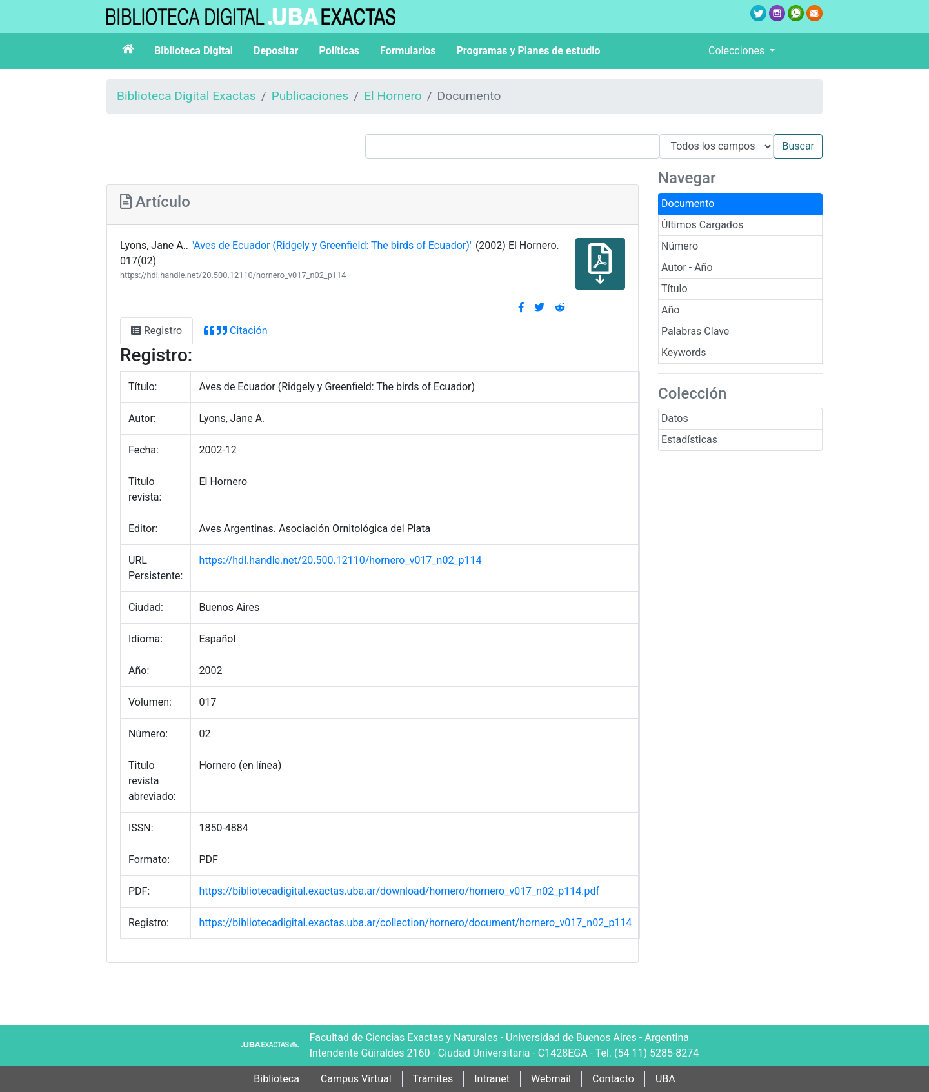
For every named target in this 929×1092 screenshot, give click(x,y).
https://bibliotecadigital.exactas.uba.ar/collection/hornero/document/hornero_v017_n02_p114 (415, 923)
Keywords (683, 352)
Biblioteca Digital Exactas (186, 95)
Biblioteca (276, 1079)
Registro (156, 330)
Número (679, 246)
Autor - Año (687, 267)
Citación (235, 330)
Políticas (339, 51)
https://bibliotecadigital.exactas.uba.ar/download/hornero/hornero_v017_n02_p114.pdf (399, 891)
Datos (674, 418)
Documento (687, 203)
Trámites (433, 1079)
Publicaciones (310, 95)
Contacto (613, 1079)
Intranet (492, 1079)
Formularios (407, 51)
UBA (665, 1079)
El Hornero (393, 95)
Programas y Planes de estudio (529, 51)
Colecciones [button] (737, 51)
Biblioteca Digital (193, 51)
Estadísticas (689, 439)
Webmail (551, 1079)
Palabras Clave (695, 331)
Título (674, 289)
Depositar (276, 51)
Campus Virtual (356, 1079)
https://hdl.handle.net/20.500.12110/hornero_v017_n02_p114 (233, 275)
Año (670, 310)
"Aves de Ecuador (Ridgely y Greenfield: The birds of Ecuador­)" (332, 245)
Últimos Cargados (702, 225)
